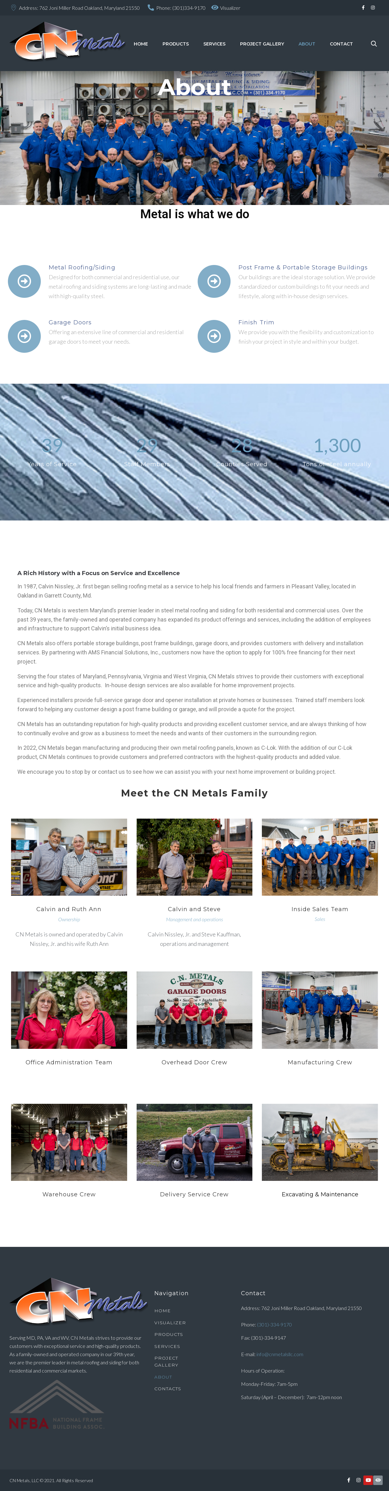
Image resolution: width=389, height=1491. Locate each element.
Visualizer (230, 8)
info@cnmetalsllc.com (279, 1354)
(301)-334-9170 (274, 1324)
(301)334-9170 (189, 8)
